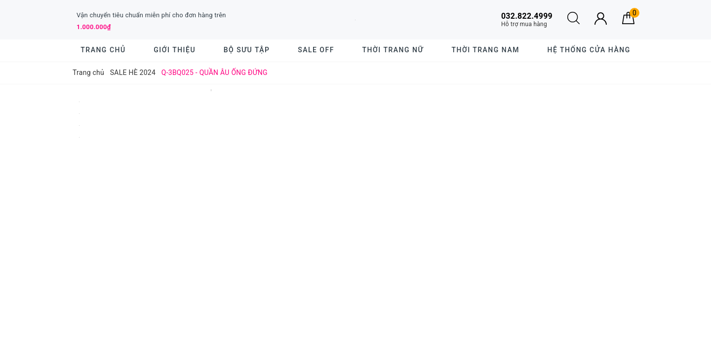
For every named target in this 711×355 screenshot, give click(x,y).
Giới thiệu (175, 50)
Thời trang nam (485, 50)
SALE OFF (316, 50)
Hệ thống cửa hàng (589, 50)
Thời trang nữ (393, 50)
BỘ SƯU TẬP (247, 50)
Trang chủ (102, 50)
